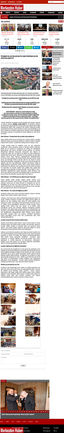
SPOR (24, 13)
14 (31, 411)
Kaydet (23, 365)
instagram (46, 431)
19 (43, 411)
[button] (59, 17)
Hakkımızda (11, 2)
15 (34, 411)
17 (38, 411)
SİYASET (16, 13)
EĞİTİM (42, 13)
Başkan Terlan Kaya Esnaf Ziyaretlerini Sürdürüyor (23, 17)
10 (22, 411)
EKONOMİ (33, 13)
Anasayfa (3, 2)
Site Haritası (25, 428)
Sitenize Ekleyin (26, 431)
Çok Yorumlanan (58, 47)
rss (55, 431)
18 (41, 411)
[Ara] (62, 2)
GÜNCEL (7, 13)
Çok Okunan (47, 47)
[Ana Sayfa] (1, 12)
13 (29, 411)
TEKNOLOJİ (51, 13)
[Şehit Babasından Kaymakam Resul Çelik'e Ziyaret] (24, 400)
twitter (56, 428)
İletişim (19, 2)
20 (45, 411)
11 (24, 411)
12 (26, 411)
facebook (46, 428)
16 (36, 411)
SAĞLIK (60, 13)
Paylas (4, 47)
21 (48, 411)
